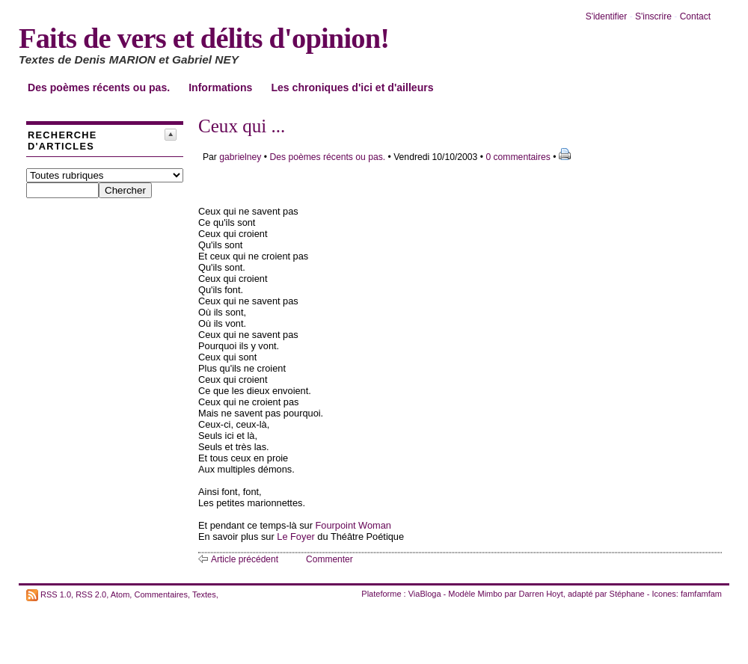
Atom (120, 593)
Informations (220, 87)
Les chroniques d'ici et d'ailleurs (352, 87)
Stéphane (627, 593)
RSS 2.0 (91, 593)
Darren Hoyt (541, 593)
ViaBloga (424, 593)
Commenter (329, 559)
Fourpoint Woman (353, 525)
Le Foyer (296, 536)
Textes (204, 593)
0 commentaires (519, 157)
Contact (695, 16)
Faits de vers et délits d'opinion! (204, 38)
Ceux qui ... (241, 126)
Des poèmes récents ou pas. (99, 87)
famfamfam (701, 593)
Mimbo (489, 593)
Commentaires (161, 593)
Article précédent (244, 559)
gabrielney (240, 157)
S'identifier (607, 16)
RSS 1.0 (55, 593)
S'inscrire (653, 16)
